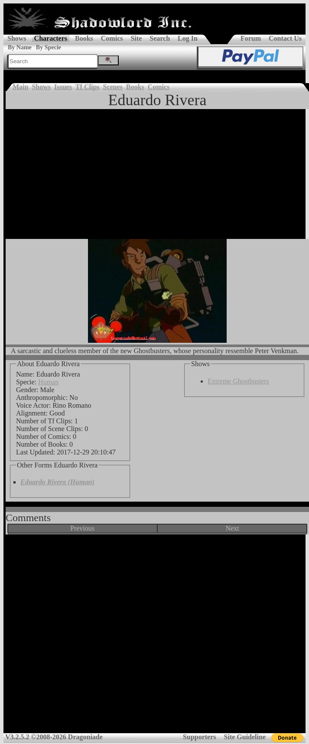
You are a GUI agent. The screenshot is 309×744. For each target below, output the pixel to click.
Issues (63, 86)
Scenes (113, 86)
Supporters (199, 737)
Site (136, 38)
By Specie (48, 47)
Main (20, 86)
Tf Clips (87, 86)
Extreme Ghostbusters (238, 381)
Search (160, 38)
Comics (112, 38)
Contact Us (285, 38)
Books (84, 38)
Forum (251, 38)
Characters (50, 38)
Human (48, 382)
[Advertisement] (157, 174)
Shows (16, 38)
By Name (20, 47)
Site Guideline (245, 737)
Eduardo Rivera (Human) (57, 482)
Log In (188, 38)
